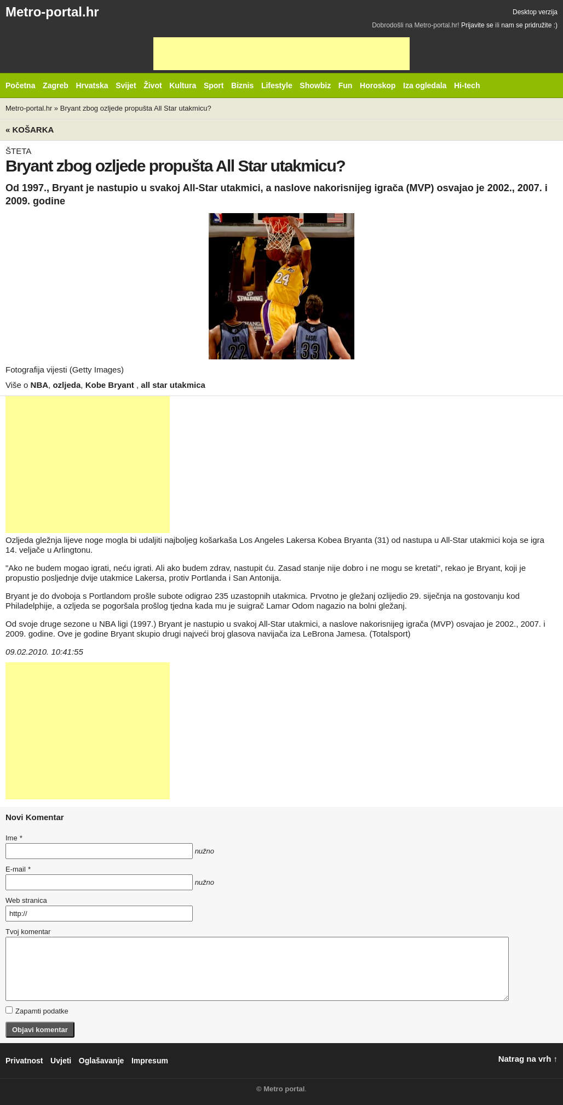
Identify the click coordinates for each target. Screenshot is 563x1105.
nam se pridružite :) (529, 25)
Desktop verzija (535, 12)
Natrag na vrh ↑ (528, 1058)
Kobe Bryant (110, 385)
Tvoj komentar (27, 931)
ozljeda (67, 385)
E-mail (18, 869)
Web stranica (26, 900)
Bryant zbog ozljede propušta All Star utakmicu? (135, 108)
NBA (40, 385)
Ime (13, 838)
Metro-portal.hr (52, 11)
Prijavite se (477, 25)
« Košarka (29, 129)
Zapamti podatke (36, 1010)
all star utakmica (173, 385)
